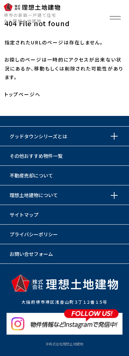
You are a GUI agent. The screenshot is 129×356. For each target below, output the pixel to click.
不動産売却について (31, 175)
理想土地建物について (34, 195)
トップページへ (22, 94)
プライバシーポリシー (34, 234)
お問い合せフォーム (31, 253)
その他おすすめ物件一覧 (36, 155)
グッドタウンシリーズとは (38, 136)
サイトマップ (24, 214)
